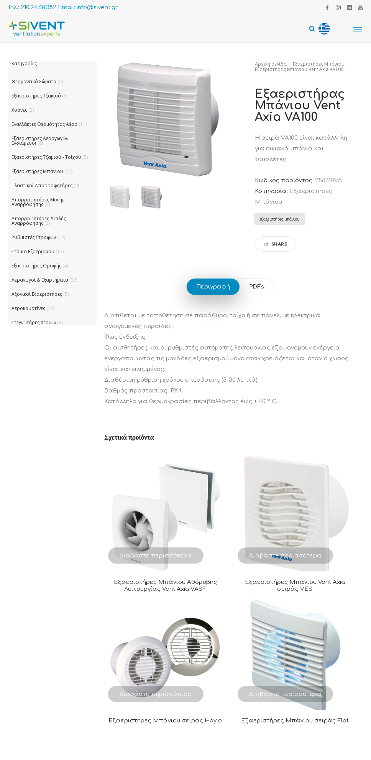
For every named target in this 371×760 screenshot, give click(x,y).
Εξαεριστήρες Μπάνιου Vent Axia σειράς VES (295, 585)
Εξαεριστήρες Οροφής (36, 265)
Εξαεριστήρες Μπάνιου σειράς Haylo (165, 720)
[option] (120, 197)
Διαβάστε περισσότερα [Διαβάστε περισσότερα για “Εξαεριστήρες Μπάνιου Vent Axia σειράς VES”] (285, 555)
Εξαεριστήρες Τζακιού (36, 95)
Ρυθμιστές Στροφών (33, 237)
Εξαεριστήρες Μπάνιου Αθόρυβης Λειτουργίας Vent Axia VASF (165, 585)
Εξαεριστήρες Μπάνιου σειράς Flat (295, 720)
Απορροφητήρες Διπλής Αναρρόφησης (38, 220)
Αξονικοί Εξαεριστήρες (36, 294)
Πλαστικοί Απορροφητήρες (41, 185)
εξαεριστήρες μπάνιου (279, 219)
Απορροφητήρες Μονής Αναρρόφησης (37, 202)
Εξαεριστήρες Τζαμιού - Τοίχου (46, 157)
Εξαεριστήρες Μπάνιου (319, 64)
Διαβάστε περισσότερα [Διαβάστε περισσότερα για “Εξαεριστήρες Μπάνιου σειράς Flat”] (285, 694)
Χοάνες (19, 110)
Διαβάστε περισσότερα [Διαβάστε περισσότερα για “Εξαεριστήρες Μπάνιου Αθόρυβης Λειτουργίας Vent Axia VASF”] (156, 555)
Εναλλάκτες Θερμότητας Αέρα (44, 124)
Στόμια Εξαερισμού (32, 251)
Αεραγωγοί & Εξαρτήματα (39, 280)
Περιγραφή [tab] (213, 287)
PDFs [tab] (256, 287)
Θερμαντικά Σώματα (33, 81)
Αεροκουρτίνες (28, 308)
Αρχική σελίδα (271, 64)
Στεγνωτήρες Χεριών (33, 322)
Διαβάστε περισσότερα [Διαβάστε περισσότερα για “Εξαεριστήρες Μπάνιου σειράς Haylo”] (156, 694)
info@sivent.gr (97, 7)
